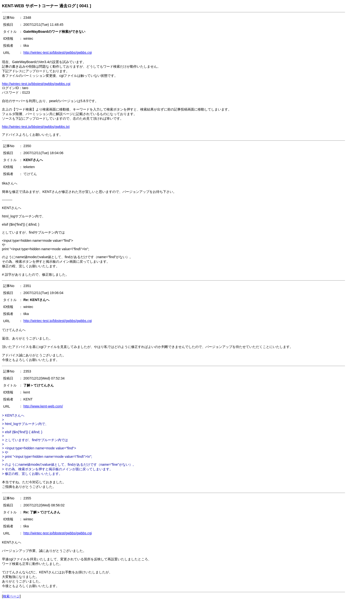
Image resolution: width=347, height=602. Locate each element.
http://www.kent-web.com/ (43, 406)
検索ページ (11, 596)
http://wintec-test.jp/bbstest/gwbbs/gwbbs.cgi (57, 52)
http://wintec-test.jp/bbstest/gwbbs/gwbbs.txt (36, 127)
